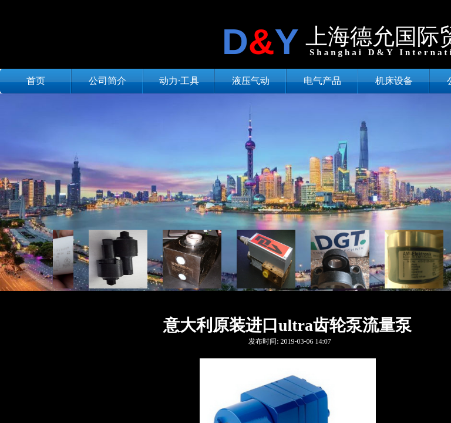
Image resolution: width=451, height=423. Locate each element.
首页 (35, 81)
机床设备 (394, 81)
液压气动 (251, 81)
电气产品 (322, 81)
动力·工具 (179, 81)
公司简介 (107, 81)
